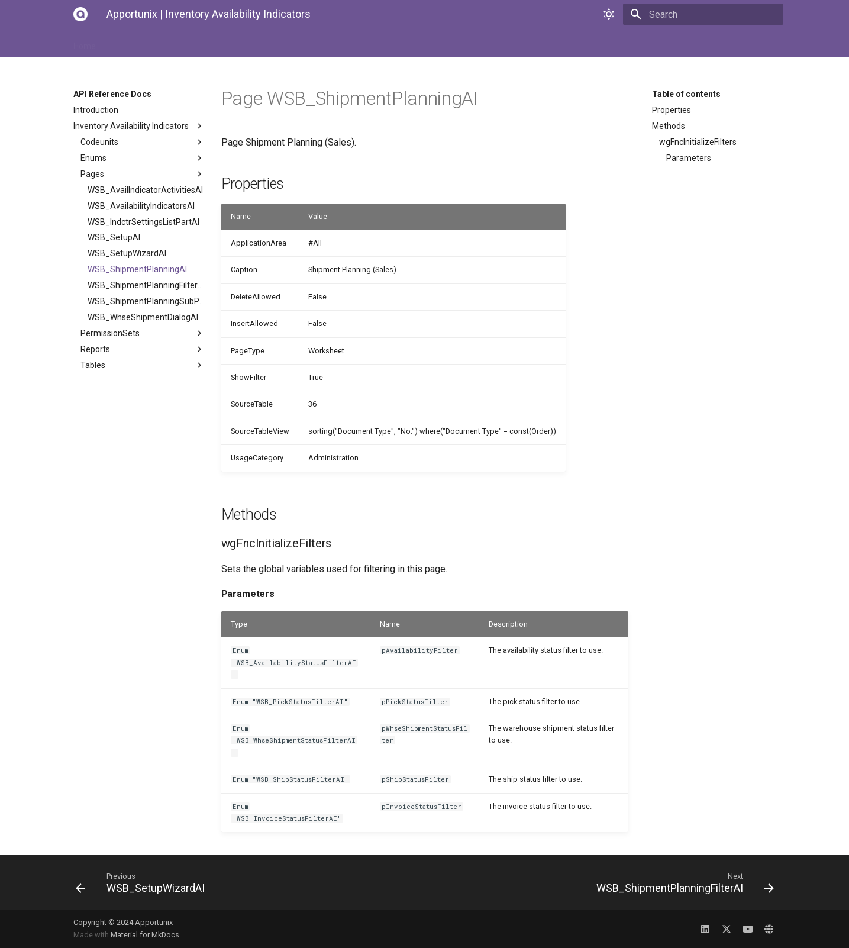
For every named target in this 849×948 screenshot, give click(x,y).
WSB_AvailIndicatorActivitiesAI (145, 190)
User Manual (220, 42)
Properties (671, 110)
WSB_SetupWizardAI (127, 253)
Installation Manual (146, 42)
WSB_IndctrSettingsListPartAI (143, 222)
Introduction (95, 110)
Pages (142, 174)
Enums (142, 158)
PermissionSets (142, 333)
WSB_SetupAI (114, 237)
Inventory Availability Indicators (139, 126)
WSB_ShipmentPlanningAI (137, 269)
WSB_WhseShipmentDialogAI (143, 317)
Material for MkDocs (145, 934)
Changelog (369, 42)
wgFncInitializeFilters (698, 142)
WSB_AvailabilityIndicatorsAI (141, 206)
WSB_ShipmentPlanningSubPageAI (146, 301)
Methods (668, 126)
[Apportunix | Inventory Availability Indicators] (80, 14)
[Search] (714, 14)
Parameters (688, 158)
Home (84, 42)
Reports (142, 349)
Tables (142, 365)
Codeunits (142, 142)
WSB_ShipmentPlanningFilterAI (146, 285)
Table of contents (686, 94)
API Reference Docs (296, 42)
